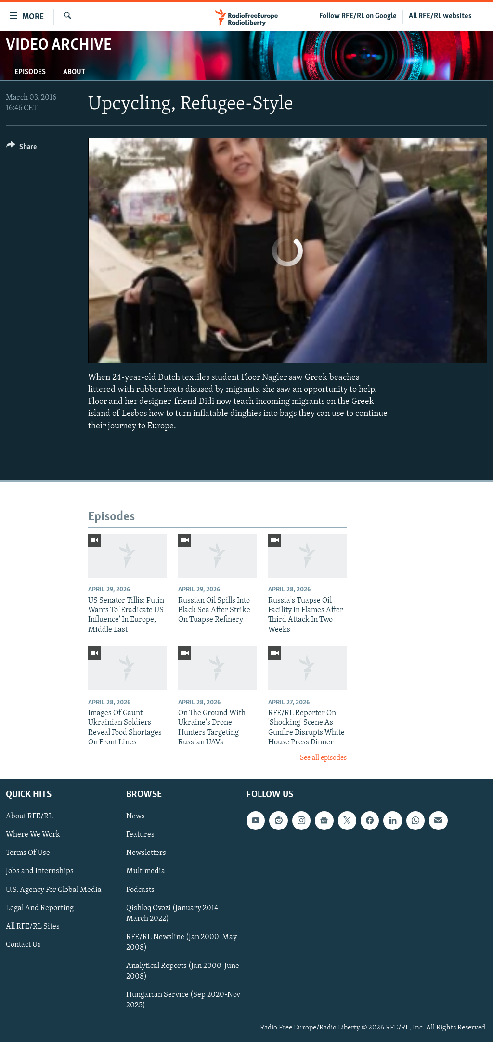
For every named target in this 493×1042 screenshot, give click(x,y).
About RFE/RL (29, 816)
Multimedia (145, 872)
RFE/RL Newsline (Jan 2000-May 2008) (181, 942)
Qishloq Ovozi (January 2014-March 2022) (173, 913)
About (74, 72)
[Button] (21, 148)
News (135, 816)
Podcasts (140, 890)
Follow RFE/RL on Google (358, 16)
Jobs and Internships (40, 872)
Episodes (30, 72)
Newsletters (146, 853)
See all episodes (323, 758)
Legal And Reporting (40, 908)
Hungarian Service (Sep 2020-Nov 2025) (183, 1000)
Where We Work (33, 835)
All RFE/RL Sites (33, 926)
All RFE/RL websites (440, 16)
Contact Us (23, 945)
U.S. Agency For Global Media (54, 890)
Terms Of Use (28, 853)
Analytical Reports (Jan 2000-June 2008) (182, 971)
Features (140, 835)
